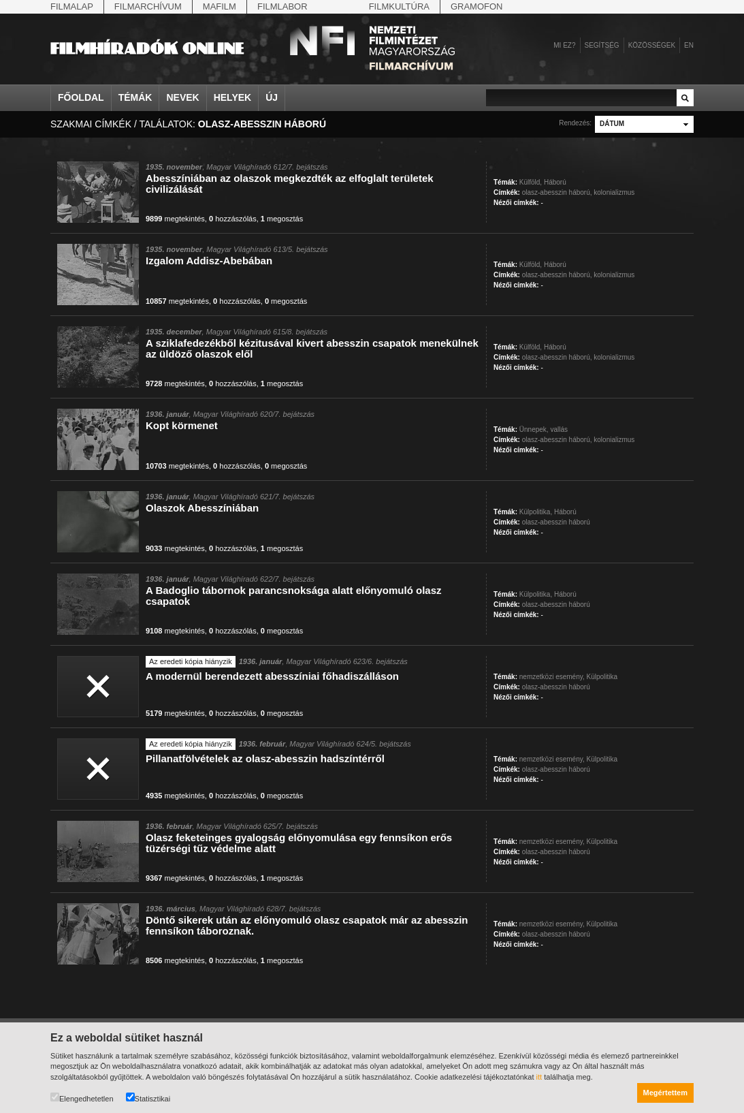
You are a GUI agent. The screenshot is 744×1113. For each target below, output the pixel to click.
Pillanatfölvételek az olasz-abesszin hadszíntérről (265, 758)
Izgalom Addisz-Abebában (209, 260)
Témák (135, 97)
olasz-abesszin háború (556, 522)
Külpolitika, (535, 512)
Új (271, 97)
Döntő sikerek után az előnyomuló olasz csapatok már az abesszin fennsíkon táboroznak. (307, 925)
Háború (555, 182)
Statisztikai (148, 1098)
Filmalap (71, 6)
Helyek (233, 97)
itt (539, 1077)
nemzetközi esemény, (552, 676)
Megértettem (665, 1092)
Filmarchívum (148, 6)
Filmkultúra (399, 6)
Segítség (602, 45)
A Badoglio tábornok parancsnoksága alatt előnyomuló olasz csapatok (294, 595)
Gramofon (477, 6)
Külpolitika (602, 676)
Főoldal (81, 97)
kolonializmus (614, 192)
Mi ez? (564, 45)
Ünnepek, (534, 429)
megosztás (282, 219)
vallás (559, 429)
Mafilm (219, 6)
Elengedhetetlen (82, 1098)
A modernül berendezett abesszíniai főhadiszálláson (272, 676)
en (689, 45)
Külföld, (530, 182)
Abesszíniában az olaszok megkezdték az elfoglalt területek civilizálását (290, 183)
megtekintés (175, 219)
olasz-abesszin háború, (557, 192)
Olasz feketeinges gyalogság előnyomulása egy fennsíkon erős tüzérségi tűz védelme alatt (299, 843)
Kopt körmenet (182, 425)
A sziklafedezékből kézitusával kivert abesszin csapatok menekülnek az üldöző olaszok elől (312, 348)
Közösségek (651, 45)
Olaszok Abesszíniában (202, 508)
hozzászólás (233, 219)
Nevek (182, 97)
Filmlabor (282, 6)
